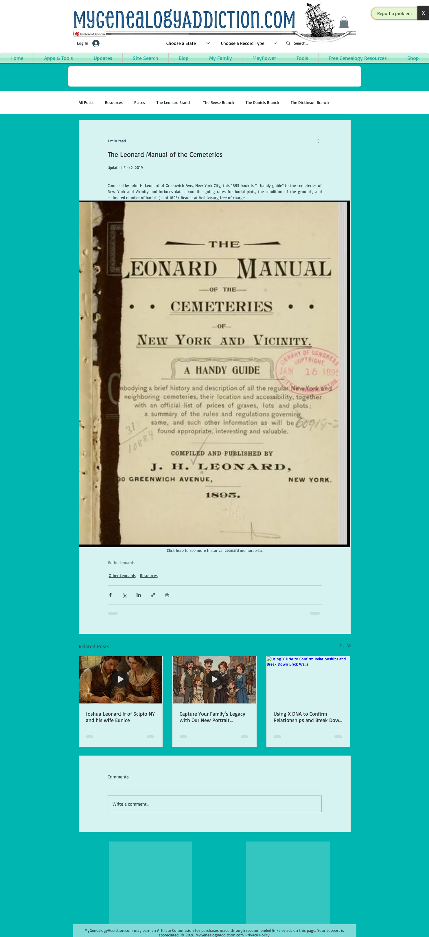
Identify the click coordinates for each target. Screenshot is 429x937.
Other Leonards (122, 575)
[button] (394, 13)
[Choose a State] (188, 43)
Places (139, 102)
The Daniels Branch (262, 102)
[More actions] (318, 140)
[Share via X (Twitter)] (124, 595)
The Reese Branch (218, 102)
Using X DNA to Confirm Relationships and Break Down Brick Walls (308, 716)
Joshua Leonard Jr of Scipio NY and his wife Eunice (120, 716)
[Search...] (319, 43)
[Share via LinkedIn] (138, 595)
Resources (114, 102)
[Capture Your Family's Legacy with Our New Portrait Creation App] (214, 679)
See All (345, 645)
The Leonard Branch (174, 102)
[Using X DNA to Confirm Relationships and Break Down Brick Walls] (308, 679)
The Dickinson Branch (310, 102)
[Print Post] (167, 595)
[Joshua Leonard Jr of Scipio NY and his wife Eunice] (121, 679)
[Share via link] (153, 595)
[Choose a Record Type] (249, 43)
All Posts (86, 102)
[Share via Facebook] (110, 595)
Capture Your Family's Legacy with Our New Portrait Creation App (212, 716)
